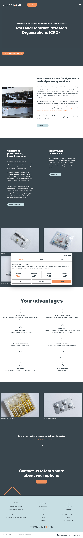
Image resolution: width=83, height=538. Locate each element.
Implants (16, 512)
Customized (43, 520)
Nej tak (21, 281)
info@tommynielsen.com (63, 535)
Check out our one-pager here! (11, 53)
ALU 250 (43, 512)
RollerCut (43, 517)
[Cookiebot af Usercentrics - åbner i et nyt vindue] (65, 255)
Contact (31, 4)
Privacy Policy (7, 534)
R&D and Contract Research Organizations (16, 517)
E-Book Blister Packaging (68, 514)
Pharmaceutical (16, 514)
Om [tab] (62, 259)
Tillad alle (61, 281)
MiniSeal (43, 514)
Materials (68, 509)
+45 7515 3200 (76, 535)
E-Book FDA (68, 517)
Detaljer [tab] (41, 259)
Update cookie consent (25, 534)
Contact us (41, 125)
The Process (69, 506)
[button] (40, 445)
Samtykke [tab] (20, 259)
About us (68, 512)
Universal (43, 509)
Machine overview (43, 506)
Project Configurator (68, 520)
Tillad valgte (41, 281)
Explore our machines (14, 204)
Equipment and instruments (16, 509)
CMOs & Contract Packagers (16, 506)
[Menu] (80, 5)
